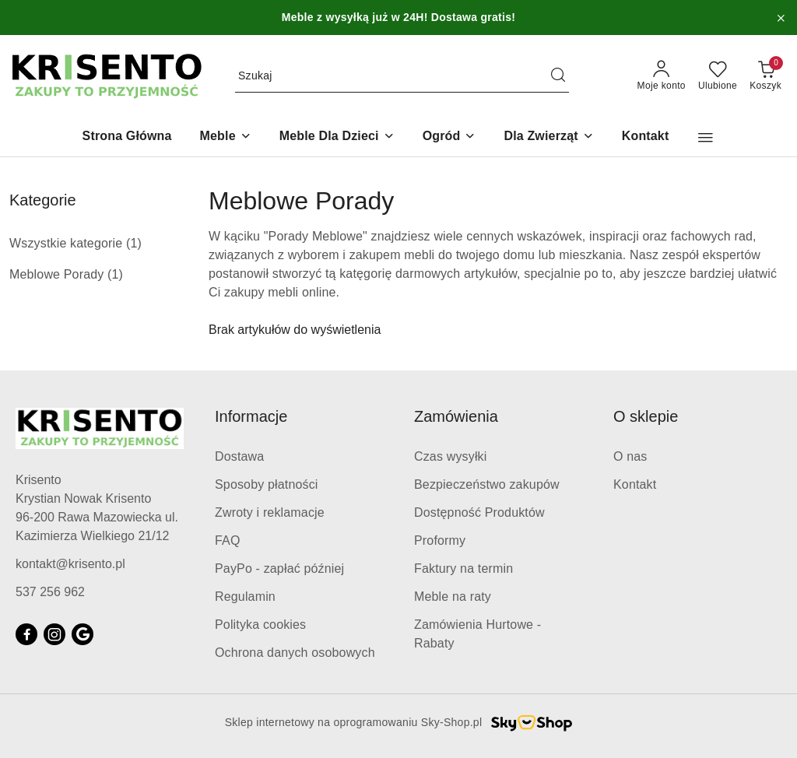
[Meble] (226, 137)
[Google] (82, 634)
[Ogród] (449, 137)
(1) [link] (134, 243)
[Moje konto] (661, 76)
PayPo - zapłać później (279, 568)
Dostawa (239, 456)
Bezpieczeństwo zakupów (487, 484)
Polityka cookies (260, 624)
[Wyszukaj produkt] (402, 77)
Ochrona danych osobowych (295, 652)
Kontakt (634, 484)
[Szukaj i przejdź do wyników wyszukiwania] (558, 76)
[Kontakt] (646, 137)
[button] (705, 137)
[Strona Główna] (127, 137)
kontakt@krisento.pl (70, 563)
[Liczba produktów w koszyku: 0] (765, 76)
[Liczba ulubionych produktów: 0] (717, 76)
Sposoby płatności (266, 484)
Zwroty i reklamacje (270, 512)
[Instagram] (54, 634)
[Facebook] (26, 634)
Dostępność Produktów (479, 512)
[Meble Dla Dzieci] (337, 137)
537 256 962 (50, 591)
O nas (630, 456)
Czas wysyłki (450, 456)
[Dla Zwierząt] (548, 137)
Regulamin (245, 596)
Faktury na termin (463, 568)
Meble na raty (452, 596)
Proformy (439, 540)
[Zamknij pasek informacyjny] (781, 18)
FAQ (228, 540)
